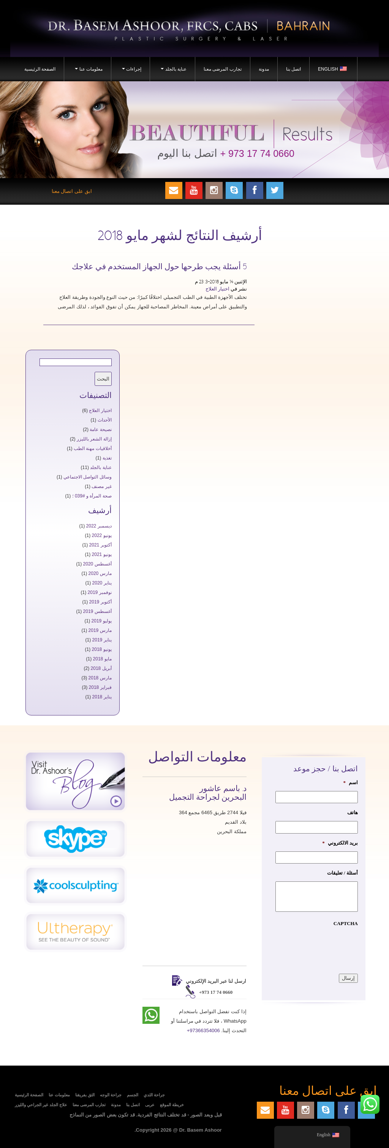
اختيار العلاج (217, 289)
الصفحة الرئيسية (39, 69)
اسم (350, 782)
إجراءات (130, 71)
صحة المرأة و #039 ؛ (92, 496)
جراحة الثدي (154, 1095)
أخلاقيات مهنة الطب (93, 448)
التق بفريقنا (85, 1095)
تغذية (107, 458)
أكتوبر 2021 (100, 545)
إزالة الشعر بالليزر (94, 439)
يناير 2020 (102, 583)
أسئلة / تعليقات (342, 873)
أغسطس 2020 (97, 564)
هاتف (352, 812)
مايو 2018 (102, 659)
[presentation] (300, 947)
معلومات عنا (88, 71)
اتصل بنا (293, 69)
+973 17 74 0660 (216, 992)
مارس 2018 (100, 678)
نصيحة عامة (100, 429)
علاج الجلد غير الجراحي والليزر (41, 1104)
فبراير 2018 (100, 687)
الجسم (132, 1095)
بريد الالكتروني (340, 843)
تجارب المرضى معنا (223, 69)
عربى (150, 1104)
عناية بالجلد (172, 71)
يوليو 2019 (102, 621)
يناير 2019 (102, 640)
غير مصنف (101, 486)
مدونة (264, 69)
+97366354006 (203, 1030)
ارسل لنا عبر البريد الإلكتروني (216, 981)
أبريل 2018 (101, 668)
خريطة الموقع (172, 1104)
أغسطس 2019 (97, 611)
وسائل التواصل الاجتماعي (87, 477)
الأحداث (105, 420)
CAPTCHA (346, 923)
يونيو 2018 (102, 649)
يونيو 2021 (102, 554)
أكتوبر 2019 (100, 602)
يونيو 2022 (102, 535)
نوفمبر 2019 (100, 592)
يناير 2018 (102, 697)
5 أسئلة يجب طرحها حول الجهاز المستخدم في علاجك (159, 267)
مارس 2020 (100, 573)
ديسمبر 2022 (99, 526)
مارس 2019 (100, 630)
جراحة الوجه (111, 1095)
